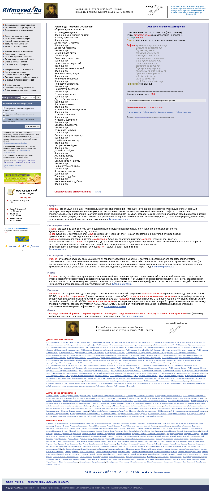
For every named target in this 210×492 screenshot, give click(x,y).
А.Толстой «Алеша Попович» (178, 401)
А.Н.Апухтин (8, 162)
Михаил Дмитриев (71, 452)
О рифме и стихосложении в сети (20, 80)
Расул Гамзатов (162, 457)
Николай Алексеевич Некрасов (76, 454)
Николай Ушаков (59, 457)
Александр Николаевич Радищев (124, 423)
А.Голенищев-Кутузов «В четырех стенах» (146, 406)
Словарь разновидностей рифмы (20, 25)
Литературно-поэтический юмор (19, 59)
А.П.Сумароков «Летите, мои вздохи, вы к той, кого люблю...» (149, 378)
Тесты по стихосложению (16, 44)
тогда (175, 11)
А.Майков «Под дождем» (120, 406)
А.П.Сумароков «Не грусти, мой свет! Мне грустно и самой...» (173, 350)
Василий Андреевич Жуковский (188, 431)
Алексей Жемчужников (97, 426)
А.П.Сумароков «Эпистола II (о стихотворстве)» (124, 347)
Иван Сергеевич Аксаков (170, 441)
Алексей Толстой (178, 426)
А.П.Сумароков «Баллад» (55, 365)
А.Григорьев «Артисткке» (100, 406)
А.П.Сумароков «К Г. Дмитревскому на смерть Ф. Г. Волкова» (81, 352)
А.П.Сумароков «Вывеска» (56, 355)
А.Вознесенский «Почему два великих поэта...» (114, 403)
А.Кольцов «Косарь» (53, 401)
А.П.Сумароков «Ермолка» (115, 352)
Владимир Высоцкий (191, 434)
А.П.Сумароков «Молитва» (152, 370)
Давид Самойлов (60, 439)
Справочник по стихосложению (19, 30)
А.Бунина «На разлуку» (196, 403)
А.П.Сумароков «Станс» (126, 368)
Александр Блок (63, 423)
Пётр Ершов (151, 457)
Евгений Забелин (196, 439)
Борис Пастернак (116, 431)
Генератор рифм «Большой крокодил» (48, 481)
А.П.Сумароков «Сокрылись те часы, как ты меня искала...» (171, 342)
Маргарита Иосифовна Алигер (152, 449)
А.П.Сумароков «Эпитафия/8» (66, 370)
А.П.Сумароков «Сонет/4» (160, 363)
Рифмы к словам (12, 77)
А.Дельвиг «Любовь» (82, 406)
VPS (24, 246)
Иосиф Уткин (175, 444)
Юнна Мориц (124, 462)
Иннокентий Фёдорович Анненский (142, 444)
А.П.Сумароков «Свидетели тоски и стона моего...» (131, 363)
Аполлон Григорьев (181, 428)
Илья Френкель (109, 444)
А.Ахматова (18, 162)
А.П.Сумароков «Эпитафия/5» (137, 342)
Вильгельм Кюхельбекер (156, 434)
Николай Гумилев (122, 454)
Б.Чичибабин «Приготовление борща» (173, 408)
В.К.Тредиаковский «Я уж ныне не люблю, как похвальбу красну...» (182, 411)
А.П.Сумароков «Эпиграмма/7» (112, 383)
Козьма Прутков (52, 446)
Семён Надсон (105, 459)
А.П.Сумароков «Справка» (56, 358)
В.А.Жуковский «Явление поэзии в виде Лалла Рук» (108, 411)
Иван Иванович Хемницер (127, 441)
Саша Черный (67, 459)
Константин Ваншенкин (109, 446)
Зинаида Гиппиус (69, 441)
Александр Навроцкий (103, 423)
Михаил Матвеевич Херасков (106, 452)
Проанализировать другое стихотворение (144, 107)
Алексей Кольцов (113, 426)
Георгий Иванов (176, 436)
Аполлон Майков (195, 428)
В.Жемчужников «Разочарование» (65, 416)
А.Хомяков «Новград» (69, 403)
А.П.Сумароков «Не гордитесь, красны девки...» (81, 383)
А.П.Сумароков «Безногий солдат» (80, 355)
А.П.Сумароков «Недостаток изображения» (151, 368)
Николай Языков (72, 457)
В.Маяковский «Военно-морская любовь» (129, 416)
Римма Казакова (176, 457)
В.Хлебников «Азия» (108, 413)
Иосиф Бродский (162, 444)
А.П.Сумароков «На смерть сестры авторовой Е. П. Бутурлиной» (149, 352)
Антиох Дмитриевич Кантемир (148, 428)
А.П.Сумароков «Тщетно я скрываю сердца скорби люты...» (87, 376)
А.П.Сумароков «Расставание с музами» (98, 365)
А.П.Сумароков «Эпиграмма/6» (149, 358)
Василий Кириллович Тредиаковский (67, 434)
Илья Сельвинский (96, 444)
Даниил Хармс (73, 439)
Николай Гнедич (108, 454)
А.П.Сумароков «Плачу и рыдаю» (58, 368)
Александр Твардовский (78, 426)
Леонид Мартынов (87, 449)
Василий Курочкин (89, 434)
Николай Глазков (95, 454)
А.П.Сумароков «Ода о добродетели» (173, 373)
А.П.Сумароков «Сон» (74, 365)
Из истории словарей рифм (17, 39)
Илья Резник (83, 444)
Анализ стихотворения (137, 100)
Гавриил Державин (147, 436)
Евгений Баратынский (146, 439)
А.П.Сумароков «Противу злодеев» (96, 381)
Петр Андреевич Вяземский (136, 457)
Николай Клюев (181, 454)
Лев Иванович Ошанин (71, 449)
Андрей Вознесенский (89, 428)
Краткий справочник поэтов (17, 41)
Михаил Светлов (124, 452)
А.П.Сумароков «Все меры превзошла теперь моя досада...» (94, 368)
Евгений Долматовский (164, 439)
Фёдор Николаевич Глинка (68, 462)
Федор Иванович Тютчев (196, 459)
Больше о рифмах (122, 284)
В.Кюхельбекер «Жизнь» (157, 413)
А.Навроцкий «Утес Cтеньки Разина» (140, 395)
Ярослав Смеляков (53, 464)
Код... (6, 232)
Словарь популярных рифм (17, 75)
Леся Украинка (100, 449)
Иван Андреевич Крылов (97, 441)
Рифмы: (131, 45)
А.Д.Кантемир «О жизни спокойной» (59, 406)
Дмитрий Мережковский (114, 439)
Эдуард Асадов (84, 462)
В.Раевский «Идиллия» (154, 416)
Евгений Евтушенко (181, 439)
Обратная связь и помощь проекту (20, 90)
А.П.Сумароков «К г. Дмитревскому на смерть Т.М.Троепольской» (101, 342)
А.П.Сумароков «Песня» (172, 370)
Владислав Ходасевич (131, 436)
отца (203, 9)
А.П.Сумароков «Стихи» (55, 376)
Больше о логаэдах (132, 316)
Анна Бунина (131, 428)
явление (193, 7)
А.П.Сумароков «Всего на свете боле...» (60, 342)
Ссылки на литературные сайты (19, 88)
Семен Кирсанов (79, 459)
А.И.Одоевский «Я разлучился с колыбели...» (108, 395)
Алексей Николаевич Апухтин (132, 426)
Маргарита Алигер (133, 449)
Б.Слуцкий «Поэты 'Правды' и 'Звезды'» (143, 408)
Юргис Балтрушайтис (138, 462)
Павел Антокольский (116, 457)
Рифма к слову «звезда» (12, 165)
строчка (182, 9)
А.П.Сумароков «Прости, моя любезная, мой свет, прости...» (103, 350)
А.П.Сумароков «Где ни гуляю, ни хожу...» (94, 370)
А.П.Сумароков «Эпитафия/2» (194, 383)
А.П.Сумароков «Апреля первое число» (103, 360)
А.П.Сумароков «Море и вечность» (156, 381)
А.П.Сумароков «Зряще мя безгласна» (168, 360)
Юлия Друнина (112, 462)
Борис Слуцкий (129, 431)
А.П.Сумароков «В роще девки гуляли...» (126, 370)
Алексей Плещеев (150, 426)
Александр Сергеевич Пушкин (57, 426)
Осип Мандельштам (100, 457)
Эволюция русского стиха (16, 36)
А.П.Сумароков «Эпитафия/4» (185, 352)
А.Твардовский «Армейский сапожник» (164, 398)
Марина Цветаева (171, 449)
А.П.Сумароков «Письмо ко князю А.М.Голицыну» (140, 373)
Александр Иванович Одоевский (82, 423)
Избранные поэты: (55, 421)
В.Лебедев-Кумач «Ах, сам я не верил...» (85, 413)
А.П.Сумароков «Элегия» (103, 386)
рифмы (201, 7)
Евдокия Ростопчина (53, 441)
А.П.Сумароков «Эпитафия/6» (105, 355)
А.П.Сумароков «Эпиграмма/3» (136, 383)
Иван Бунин (112, 441)
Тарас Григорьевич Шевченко (160, 459)
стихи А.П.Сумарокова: (63, 339)
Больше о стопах (58, 249)
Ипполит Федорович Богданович (193, 444)
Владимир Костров (65, 436)
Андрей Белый (75, 428)
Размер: (131, 37)
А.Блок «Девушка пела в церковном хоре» (75, 395)
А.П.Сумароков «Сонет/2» (192, 355)
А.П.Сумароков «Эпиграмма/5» (114, 378)
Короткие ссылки (10, 167)
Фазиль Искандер (179, 459)
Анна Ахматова (119, 428)
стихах (146, 94)
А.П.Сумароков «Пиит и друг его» (171, 376)
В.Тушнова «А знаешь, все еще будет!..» (132, 413)
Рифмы (53, 281)
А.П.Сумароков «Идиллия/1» (153, 347)
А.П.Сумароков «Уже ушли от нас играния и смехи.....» (182, 358)
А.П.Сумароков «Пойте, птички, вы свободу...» (136, 360)
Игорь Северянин (71, 444)
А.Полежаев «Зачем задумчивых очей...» (61, 398)
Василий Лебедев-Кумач (106, 434)
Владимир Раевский (98, 436)
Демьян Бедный (85, 439)
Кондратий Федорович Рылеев (70, 446)
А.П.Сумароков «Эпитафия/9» (164, 345)
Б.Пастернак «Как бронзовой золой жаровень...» (109, 408)
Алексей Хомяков (62, 428)
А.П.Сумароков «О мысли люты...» (184, 363)
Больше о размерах (163, 266)
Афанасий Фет (74, 431)
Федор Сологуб (52, 462)
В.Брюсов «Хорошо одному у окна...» (74, 411)
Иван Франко (58, 444)
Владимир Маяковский (81, 436)
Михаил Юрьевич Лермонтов (142, 452)
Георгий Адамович (162, 436)
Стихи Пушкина (14, 481)
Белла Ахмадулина (87, 431)
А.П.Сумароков (20, 161)
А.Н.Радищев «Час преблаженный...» (168, 395)
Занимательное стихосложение (19, 51)
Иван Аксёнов (82, 441)
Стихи (130, 35)
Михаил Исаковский (87, 452)
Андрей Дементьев (106, 428)
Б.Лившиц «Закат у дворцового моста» (77, 408)
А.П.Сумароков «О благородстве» (70, 378)
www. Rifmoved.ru (126, 488)
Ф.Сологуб (31, 161)
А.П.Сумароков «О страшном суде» (66, 350)
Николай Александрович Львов (189, 452)
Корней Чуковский (189, 446)
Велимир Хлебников (123, 434)
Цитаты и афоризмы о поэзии (18, 57)
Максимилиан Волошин (116, 449)
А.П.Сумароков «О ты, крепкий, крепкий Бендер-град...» (99, 373)
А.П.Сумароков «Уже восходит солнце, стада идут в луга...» (139, 355)
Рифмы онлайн (149, 112)
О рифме (23, 64)
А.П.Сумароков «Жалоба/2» (96, 347)
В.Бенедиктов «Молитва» (176, 413)
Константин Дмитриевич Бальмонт (132, 446)
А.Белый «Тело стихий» (87, 403)
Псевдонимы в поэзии (15, 54)
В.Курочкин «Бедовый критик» (57, 413)
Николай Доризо (153, 454)
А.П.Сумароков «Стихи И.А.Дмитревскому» (165, 383)
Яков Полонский (189, 462)
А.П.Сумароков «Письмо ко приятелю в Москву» (64, 381)
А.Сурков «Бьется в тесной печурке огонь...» (150, 401)
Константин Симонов (154, 446)
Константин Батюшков (91, 446)
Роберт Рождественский (191, 457)
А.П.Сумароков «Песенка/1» (124, 386)
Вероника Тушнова (139, 434)
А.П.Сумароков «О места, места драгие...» (153, 365)
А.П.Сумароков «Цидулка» (171, 355)
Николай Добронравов (138, 454)
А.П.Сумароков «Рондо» (178, 368)
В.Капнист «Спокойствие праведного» (143, 411)
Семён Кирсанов (93, 459)
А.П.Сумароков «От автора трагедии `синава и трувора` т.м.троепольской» (124, 345)
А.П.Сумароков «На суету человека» (64, 373)
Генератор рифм (11, 97)
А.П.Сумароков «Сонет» (92, 378)
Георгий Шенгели (189, 436)
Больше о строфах (119, 219)
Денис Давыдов (98, 439)
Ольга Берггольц (86, 457)
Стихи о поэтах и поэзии (16, 62)
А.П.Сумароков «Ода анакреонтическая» (191, 345)
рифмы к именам (30, 77)
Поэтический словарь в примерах (20, 27)
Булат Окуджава (156, 431)
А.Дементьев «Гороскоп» (142, 403)
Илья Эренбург (122, 444)
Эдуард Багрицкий (98, 462)
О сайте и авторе (12, 85)
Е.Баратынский (29, 162)
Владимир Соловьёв (114, 436)
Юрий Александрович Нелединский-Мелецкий (164, 462)
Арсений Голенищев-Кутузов (57, 431)
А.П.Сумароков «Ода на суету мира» (183, 365)
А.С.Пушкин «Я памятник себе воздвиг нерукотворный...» (127, 398)
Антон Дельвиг (166, 428)
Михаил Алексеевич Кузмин (189, 449)
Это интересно (11, 64)
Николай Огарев (195, 454)
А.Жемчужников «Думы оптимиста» (193, 398)
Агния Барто (51, 423)
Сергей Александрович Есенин (123, 459)
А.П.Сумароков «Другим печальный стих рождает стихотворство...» (112, 358)
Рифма (6, 132)
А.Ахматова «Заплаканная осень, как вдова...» (169, 403)
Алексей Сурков (164, 426)
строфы (6, 141)
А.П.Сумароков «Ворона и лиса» (145, 376)
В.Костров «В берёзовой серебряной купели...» (96, 416)
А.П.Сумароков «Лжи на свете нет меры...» (189, 378)
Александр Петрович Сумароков (149, 423)
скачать (97, 192)
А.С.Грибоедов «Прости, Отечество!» (91, 398)
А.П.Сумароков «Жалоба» (76, 358)
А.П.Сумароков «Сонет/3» (197, 373)
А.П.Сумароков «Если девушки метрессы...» (126, 381)
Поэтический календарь (15, 72)
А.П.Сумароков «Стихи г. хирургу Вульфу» (80, 345)
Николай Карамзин (168, 454)
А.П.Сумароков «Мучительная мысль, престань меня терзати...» (69, 386)
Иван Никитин (154, 441)
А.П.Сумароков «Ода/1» (179, 381)
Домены (34, 246)
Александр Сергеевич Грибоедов (191, 423)
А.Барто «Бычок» (52, 395)
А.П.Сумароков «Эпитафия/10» (137, 350)
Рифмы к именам (166, 112)
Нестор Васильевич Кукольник (165, 452)
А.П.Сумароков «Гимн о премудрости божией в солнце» (66, 360)
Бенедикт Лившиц (102, 431)
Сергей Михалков (142, 459)
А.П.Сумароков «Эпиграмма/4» (125, 365)
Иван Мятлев (143, 441)
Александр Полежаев (170, 423)
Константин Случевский (172, 446)
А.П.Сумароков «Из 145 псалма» (178, 347)
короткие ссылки (142, 117)
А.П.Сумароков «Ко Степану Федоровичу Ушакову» (65, 347)
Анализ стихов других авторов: (61, 393)
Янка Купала (200, 462)
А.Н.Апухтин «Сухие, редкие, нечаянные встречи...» (82, 401)
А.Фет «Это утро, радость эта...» (175, 406)
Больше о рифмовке (115, 306)
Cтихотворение (135, 32)
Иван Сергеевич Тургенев (189, 441)
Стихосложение (9, 147)
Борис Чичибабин (142, 431)
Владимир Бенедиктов (175, 434)
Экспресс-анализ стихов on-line (19, 69)
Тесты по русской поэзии (16, 46)
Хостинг (13, 246)
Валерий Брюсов (169, 431)
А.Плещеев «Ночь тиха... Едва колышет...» (117, 401)
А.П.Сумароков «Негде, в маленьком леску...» (94, 363)
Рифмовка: (133, 84)
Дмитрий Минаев (130, 439)
